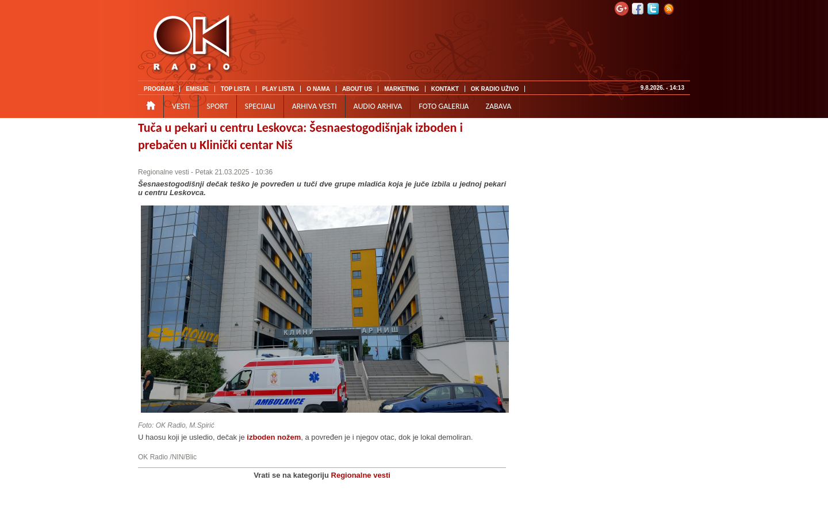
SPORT (217, 106)
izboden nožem (274, 437)
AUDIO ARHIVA (378, 106)
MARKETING (401, 89)
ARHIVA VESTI (314, 106)
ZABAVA (498, 106)
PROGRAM (159, 89)
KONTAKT (445, 89)
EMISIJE (197, 89)
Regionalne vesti (163, 172)
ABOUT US (357, 89)
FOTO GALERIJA (444, 106)
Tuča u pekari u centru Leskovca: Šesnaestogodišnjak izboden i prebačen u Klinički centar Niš (300, 136)
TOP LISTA (235, 89)
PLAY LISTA (278, 89)
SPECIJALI (260, 106)
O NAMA (318, 89)
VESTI (181, 106)
